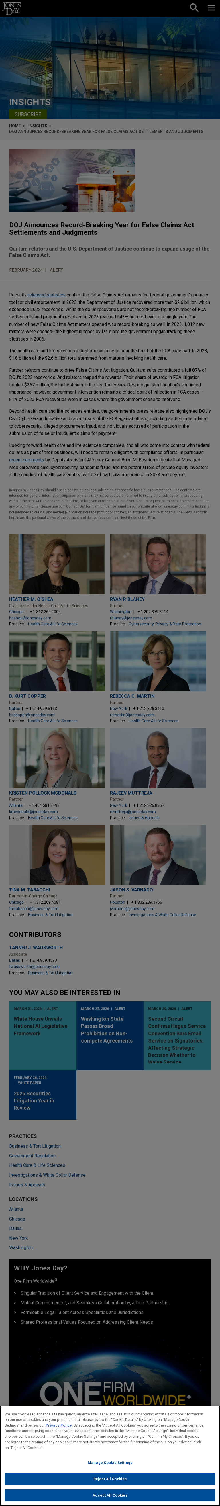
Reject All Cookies (110, 1481)
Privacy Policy (59, 1428)
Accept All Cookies (110, 1498)
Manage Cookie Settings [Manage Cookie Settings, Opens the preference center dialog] (110, 1465)
